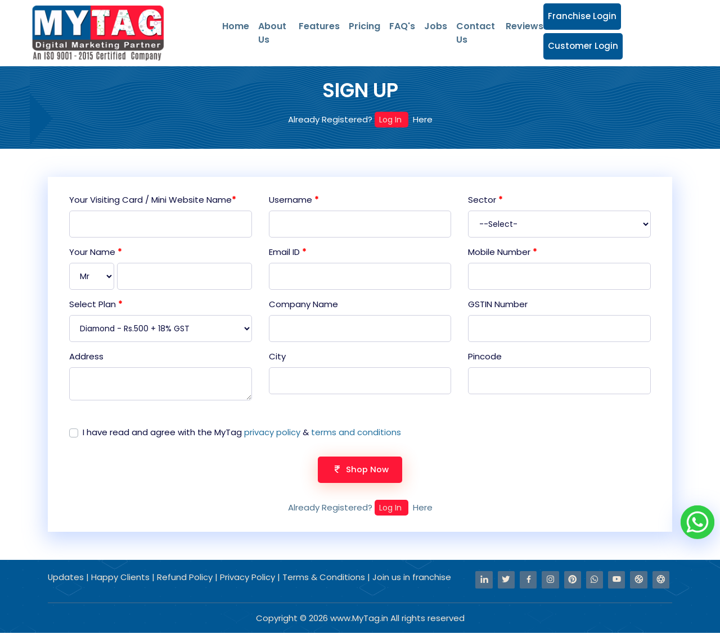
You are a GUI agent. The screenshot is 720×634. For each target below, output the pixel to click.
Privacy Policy (249, 579)
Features (319, 26)
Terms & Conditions (324, 579)
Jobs (435, 26)
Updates (67, 579)
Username (294, 200)
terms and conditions (356, 433)
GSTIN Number (498, 305)
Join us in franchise (412, 579)
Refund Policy (186, 579)
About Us (272, 33)
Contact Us (475, 33)
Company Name (303, 305)
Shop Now (360, 470)
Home (235, 26)
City (277, 357)
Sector (485, 200)
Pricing (364, 26)
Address (86, 357)
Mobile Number (502, 252)
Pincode (485, 357)
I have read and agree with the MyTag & (242, 433)
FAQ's (402, 26)
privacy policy (272, 433)
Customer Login (583, 46)
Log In (391, 119)
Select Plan (96, 305)
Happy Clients (122, 579)
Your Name (95, 252)
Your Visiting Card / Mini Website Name (152, 200)
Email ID (288, 252)
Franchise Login (582, 16)
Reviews (524, 26)
